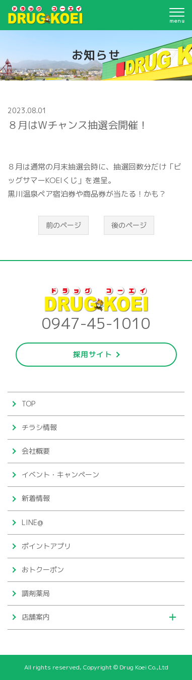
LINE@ (32, 522)
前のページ (63, 225)
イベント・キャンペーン (60, 474)
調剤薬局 (36, 593)
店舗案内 (36, 617)
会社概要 (36, 451)
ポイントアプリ (46, 546)
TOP (28, 403)
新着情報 (36, 498)
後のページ (129, 225)
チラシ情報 (39, 427)
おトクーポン (43, 569)
